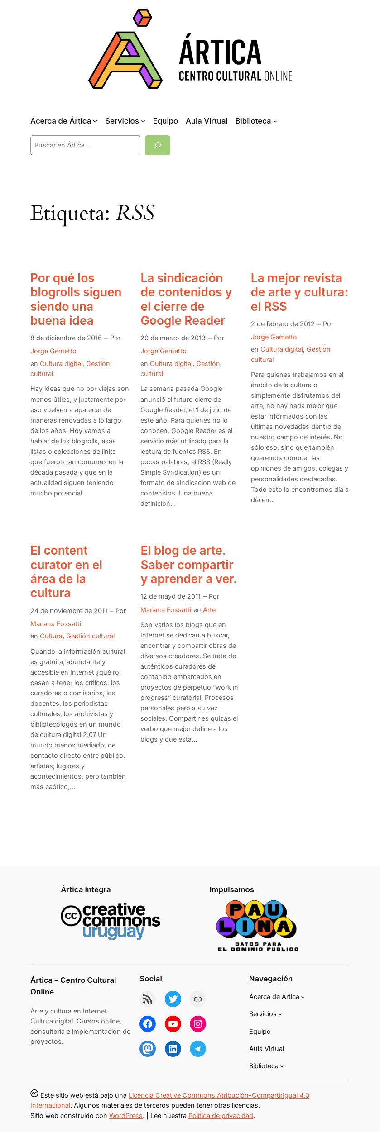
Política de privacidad (220, 1115)
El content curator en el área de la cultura (66, 571)
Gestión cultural (90, 636)
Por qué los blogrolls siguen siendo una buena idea (75, 299)
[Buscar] (157, 145)
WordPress (126, 1115)
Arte (209, 610)
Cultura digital (61, 363)
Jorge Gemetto (53, 351)
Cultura (51, 636)
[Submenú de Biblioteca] (275, 121)
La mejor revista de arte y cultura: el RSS (299, 292)
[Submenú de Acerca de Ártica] (95, 121)
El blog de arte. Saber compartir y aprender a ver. (188, 564)
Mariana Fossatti (55, 624)
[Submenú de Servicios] (143, 121)
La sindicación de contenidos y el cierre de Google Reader (186, 299)
